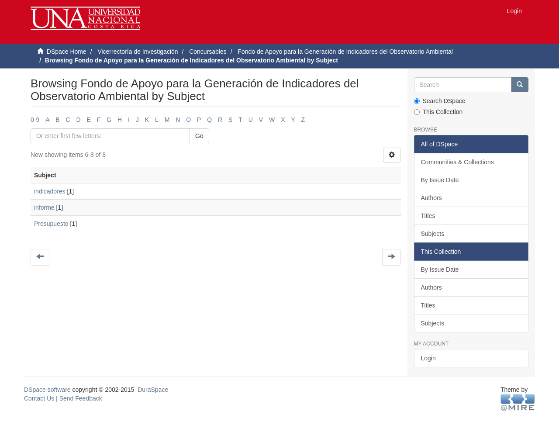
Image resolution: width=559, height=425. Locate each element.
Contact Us (39, 398)
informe (44, 207)
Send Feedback (80, 398)
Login (428, 358)
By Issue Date (440, 179)
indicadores (50, 191)
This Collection (438, 111)
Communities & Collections (457, 162)
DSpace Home (66, 51)
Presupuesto (51, 223)
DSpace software (47, 389)
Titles (428, 215)
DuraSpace (153, 389)
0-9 (35, 119)
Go (199, 135)
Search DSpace (440, 100)
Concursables (208, 51)
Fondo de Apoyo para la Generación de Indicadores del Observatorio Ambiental (345, 51)
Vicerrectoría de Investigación (137, 51)
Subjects (433, 233)
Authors (431, 197)
